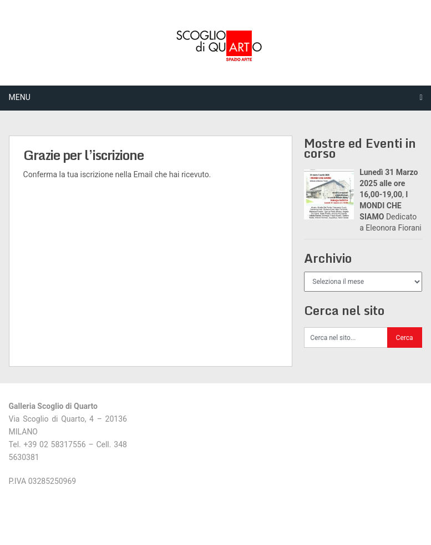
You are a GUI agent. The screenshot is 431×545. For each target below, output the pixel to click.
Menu (20, 97)
